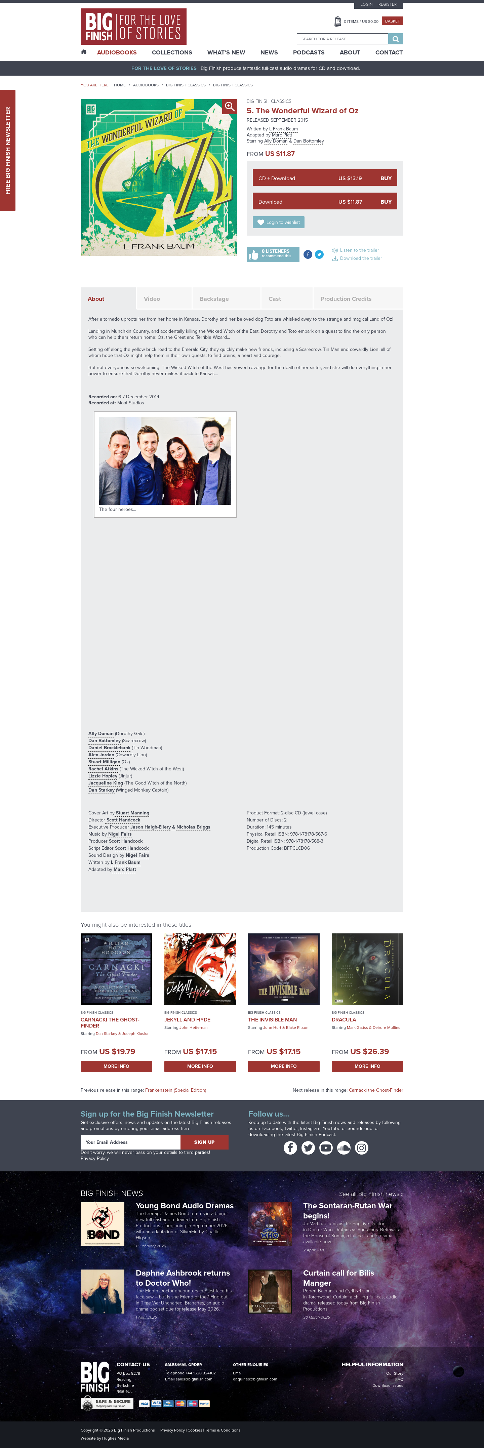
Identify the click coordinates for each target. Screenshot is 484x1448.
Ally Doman (276, 141)
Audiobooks (146, 85)
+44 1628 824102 (201, 1373)
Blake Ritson (297, 1027)
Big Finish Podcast (316, 1134)
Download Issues (387, 1385)
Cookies (195, 1430)
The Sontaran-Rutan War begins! (348, 1211)
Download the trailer (361, 258)
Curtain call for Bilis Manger (338, 1278)
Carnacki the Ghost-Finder (110, 1023)
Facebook (271, 1128)
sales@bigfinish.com (194, 1379)
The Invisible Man (272, 1019)
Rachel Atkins (103, 768)
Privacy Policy (95, 1158)
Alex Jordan (101, 754)
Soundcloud (360, 1128)
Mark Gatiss (357, 1027)
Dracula (344, 1019)
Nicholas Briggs (193, 827)
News (269, 52)
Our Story (394, 1373)
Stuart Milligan (104, 761)
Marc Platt (282, 134)
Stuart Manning (132, 812)
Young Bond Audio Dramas (186, 1206)
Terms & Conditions (223, 1430)
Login (366, 4)
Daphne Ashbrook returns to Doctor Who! (183, 1278)
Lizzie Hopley (102, 775)
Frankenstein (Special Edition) (175, 1090)
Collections (172, 52)
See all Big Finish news (369, 1194)
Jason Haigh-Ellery (150, 827)
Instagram (310, 1128)
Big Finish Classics (186, 85)
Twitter (291, 1128)
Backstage (214, 298)
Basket (392, 21)
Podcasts (309, 52)
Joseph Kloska (135, 1034)
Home (120, 85)
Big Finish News (112, 1193)
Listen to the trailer (359, 250)
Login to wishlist (283, 222)
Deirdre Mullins (386, 1027)
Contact (389, 52)
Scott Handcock (122, 819)
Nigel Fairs (119, 834)
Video (152, 298)
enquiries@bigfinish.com (255, 1379)
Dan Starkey (101, 790)
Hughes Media (115, 1438)
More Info (116, 1066)
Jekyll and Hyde (187, 1019)
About (350, 52)
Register (387, 4)
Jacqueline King (105, 783)
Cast (275, 298)
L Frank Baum (283, 128)
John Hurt (272, 1027)
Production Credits (346, 298)
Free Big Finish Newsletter (7, 150)
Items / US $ (361, 21)
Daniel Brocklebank (109, 747)
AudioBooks (117, 52)
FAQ (399, 1379)
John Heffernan (193, 1027)
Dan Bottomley (308, 141)
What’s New (226, 52)
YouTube (331, 1128)
